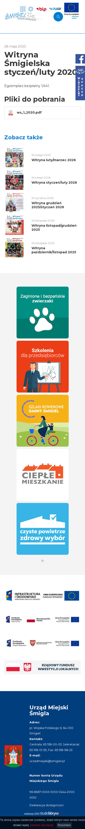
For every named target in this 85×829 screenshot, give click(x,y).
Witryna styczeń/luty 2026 (54, 182)
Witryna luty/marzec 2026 (54, 160)
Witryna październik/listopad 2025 (54, 250)
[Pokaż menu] (75, 17)
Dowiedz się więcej (41, 825)
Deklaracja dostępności (46, 805)
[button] (42, 561)
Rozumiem (64, 825)
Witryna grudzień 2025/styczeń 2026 (48, 205)
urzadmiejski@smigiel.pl (47, 761)
